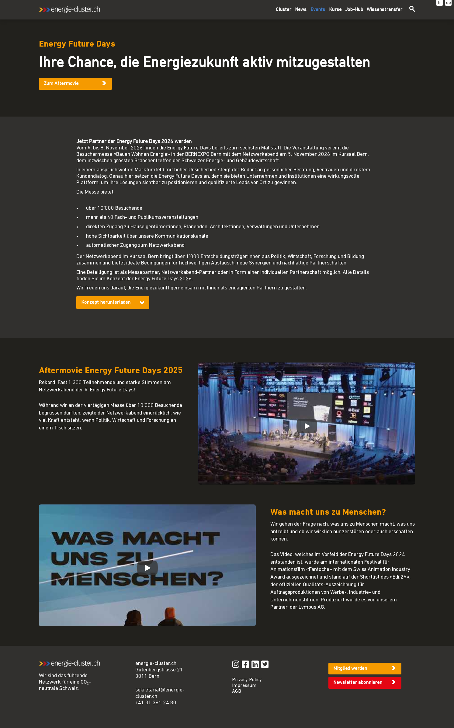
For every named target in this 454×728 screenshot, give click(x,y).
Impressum (244, 685)
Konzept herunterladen (105, 302)
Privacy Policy (247, 679)
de (448, 3)
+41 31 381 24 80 (155, 702)
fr (439, 3)
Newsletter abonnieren (357, 682)
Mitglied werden (350, 668)
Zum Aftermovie (61, 83)
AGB (236, 691)
